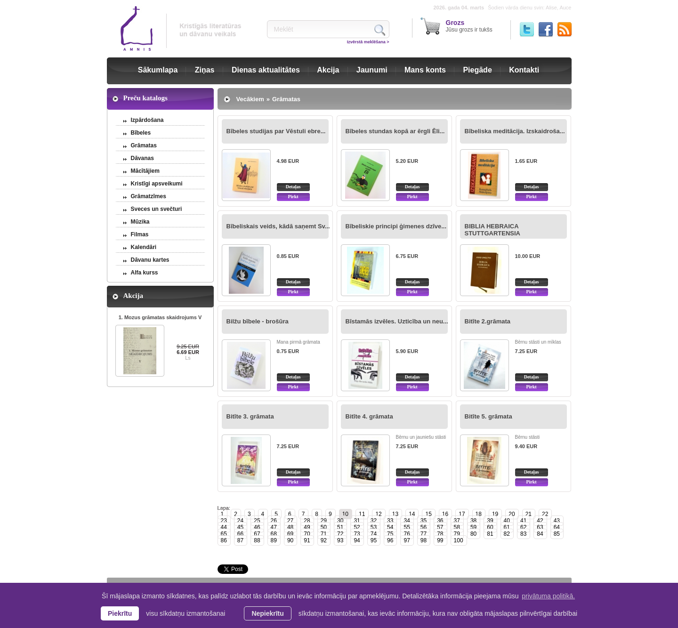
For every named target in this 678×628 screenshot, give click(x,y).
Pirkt (293, 196)
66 (240, 534)
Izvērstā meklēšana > (368, 42)
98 (423, 540)
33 (390, 520)
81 (490, 534)
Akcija (328, 70)
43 (557, 520)
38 (473, 520)
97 (407, 540)
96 (390, 540)
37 (457, 520)
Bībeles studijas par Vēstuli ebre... (276, 131)
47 (274, 527)
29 (324, 520)
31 (357, 520)
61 (507, 527)
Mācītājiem (145, 171)
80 (473, 534)
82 (507, 534)
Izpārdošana (147, 120)
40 (507, 520)
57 (440, 527)
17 (462, 514)
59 (473, 527)
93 (340, 540)
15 (428, 514)
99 (440, 540)
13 (395, 514)
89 (274, 540)
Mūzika (140, 221)
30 (340, 520)
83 (523, 534)
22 (545, 514)
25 (257, 520)
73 (357, 534)
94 (357, 540)
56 (423, 527)
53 (374, 527)
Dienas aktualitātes (266, 70)
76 (407, 534)
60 (490, 527)
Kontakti (524, 70)
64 (557, 527)
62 (523, 527)
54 (390, 527)
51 (340, 527)
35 (423, 520)
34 (407, 520)
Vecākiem (250, 99)
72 (340, 534)
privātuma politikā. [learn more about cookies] (548, 596)
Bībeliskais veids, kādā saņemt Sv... (278, 226)
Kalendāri (144, 247)
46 (257, 527)
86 (224, 540)
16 (445, 514)
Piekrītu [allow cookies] (120, 613)
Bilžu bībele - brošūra (257, 321)
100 (458, 540)
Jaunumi (371, 70)
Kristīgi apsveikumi (157, 183)
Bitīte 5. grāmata (488, 416)
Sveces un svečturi (156, 209)
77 (423, 534)
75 (390, 534)
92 (324, 540)
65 (224, 534)
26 (274, 520)
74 (374, 534)
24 (240, 520)
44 (224, 527)
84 (540, 534)
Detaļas (293, 186)
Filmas (140, 234)
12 (378, 514)
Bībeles (141, 132)
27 (290, 520)
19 (495, 514)
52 (357, 527)
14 (412, 514)
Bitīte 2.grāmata (488, 321)
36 (440, 520)
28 (307, 520)
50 (324, 527)
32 (374, 520)
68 (274, 534)
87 (240, 540)
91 (307, 540)
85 (557, 534)
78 (440, 534)
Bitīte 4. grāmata (369, 416)
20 (511, 514)
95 (374, 540)
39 (490, 520)
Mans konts (425, 70)
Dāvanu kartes (150, 260)
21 (528, 514)
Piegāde (477, 70)
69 (290, 534)
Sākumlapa (158, 70)
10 (345, 514)
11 (362, 514)
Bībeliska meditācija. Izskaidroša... (515, 131)
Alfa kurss (144, 272)
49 (307, 527)
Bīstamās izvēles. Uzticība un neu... (397, 321)
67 (257, 534)
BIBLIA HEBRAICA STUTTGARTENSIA (492, 230)
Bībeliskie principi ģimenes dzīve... (396, 226)
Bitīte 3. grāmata (250, 416)
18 (479, 514)
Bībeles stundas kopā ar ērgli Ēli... (395, 131)
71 (324, 534)
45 (240, 527)
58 (457, 527)
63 (540, 527)
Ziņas (205, 70)
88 (257, 540)
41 (523, 520)
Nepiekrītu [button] (267, 613)
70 (307, 534)
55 (407, 527)
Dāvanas (142, 158)
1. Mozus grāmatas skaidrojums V (160, 317)
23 (224, 520)
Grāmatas (144, 145)
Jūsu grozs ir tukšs (469, 26)
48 (290, 527)
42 (540, 520)
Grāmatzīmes (148, 196)
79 (457, 534)
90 (290, 540)
